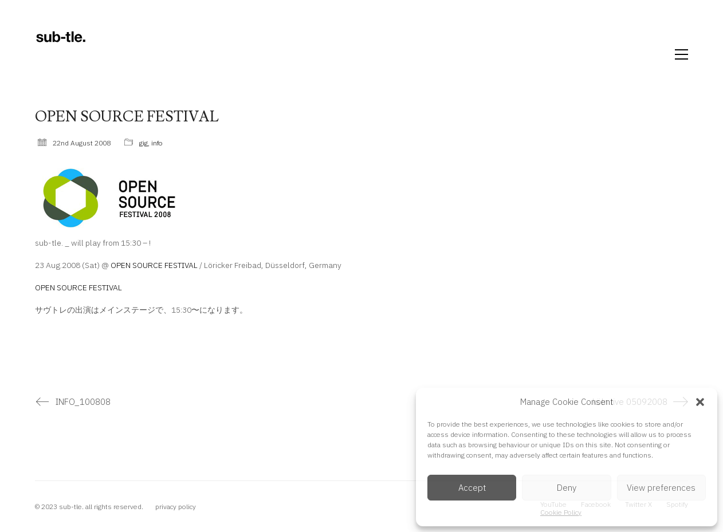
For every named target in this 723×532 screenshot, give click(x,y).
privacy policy (175, 506)
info (157, 143)
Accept (472, 487)
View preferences (661, 487)
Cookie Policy (560, 512)
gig (143, 143)
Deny (566, 487)
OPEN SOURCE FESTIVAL (154, 265)
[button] (700, 402)
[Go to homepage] (61, 54)
